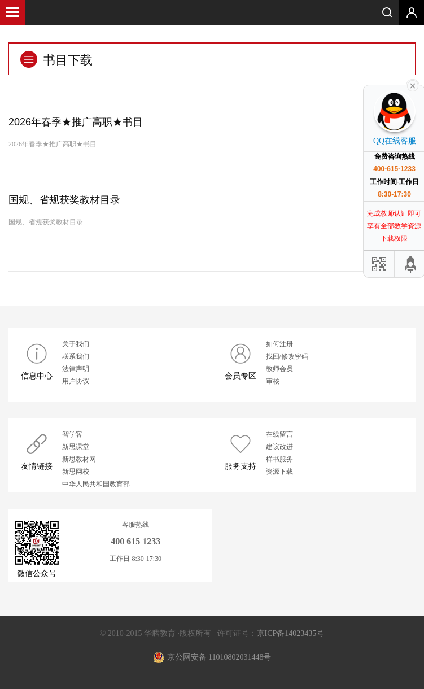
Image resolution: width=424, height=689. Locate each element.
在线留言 (279, 434)
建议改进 (279, 447)
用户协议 (75, 381)
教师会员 (279, 369)
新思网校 (75, 472)
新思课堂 (75, 447)
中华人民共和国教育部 (96, 484)
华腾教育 (212, 11)
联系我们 (75, 356)
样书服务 (279, 459)
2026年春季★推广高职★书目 (75, 122)
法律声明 (75, 369)
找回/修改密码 (287, 356)
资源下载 (279, 472)
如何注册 (279, 344)
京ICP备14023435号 (291, 633)
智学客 (72, 434)
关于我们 (75, 344)
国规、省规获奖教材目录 (64, 200)
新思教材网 (79, 459)
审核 (272, 381)
